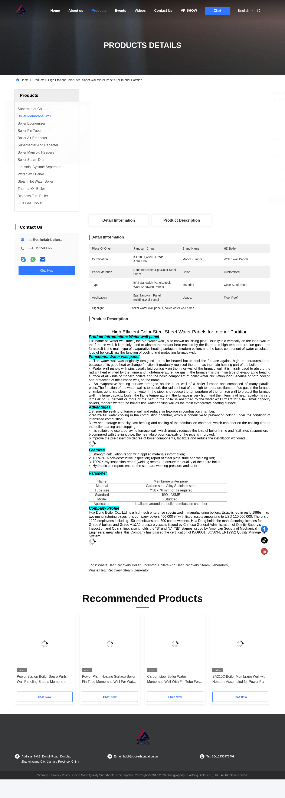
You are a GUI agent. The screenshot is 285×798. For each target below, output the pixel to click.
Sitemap (42, 775)
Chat (217, 10)
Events (120, 10)
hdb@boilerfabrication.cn (45, 239)
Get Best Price (204, 200)
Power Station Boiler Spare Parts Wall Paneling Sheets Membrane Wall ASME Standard (42, 679)
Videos (140, 10)
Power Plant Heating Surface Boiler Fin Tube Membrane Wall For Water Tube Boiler (109, 679)
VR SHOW (189, 10)
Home (55, 10)
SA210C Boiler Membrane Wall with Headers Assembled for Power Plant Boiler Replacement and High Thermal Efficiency (239, 679)
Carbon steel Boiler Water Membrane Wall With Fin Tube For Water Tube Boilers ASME (173, 679)
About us (75, 10)
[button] (24, 653)
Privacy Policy (60, 775)
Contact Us (163, 10)
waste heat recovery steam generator (119, 570)
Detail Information (118, 220)
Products (99, 10)
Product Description (181, 220)
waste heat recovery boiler (119, 565)
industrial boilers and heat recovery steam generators (185, 565)
